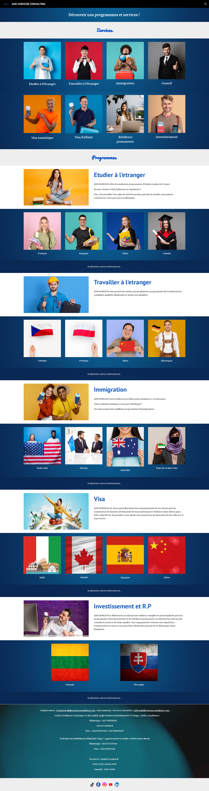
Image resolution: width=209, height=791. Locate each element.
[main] (104, 15)
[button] (205, 4)
